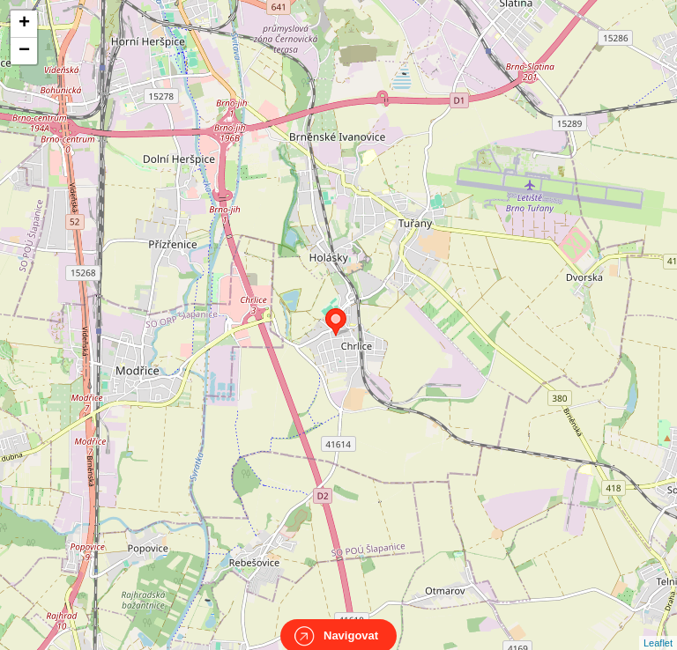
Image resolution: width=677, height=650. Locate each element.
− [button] (24, 51)
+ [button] (24, 24)
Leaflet (658, 627)
